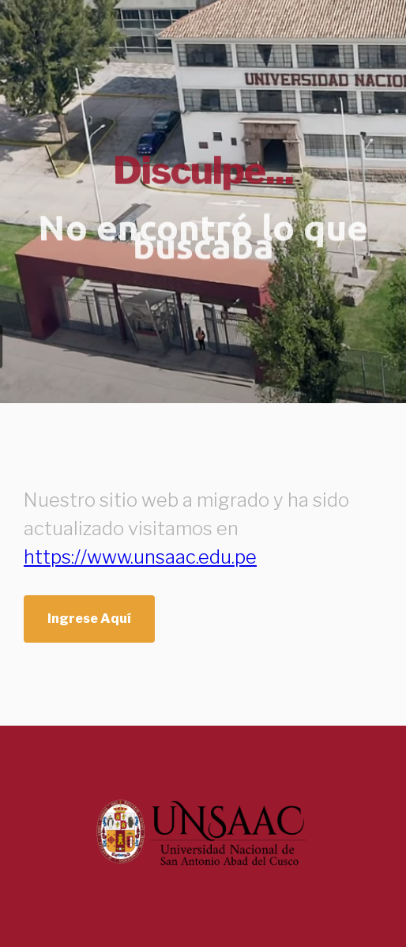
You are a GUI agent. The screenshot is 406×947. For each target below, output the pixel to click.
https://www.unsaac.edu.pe (140, 556)
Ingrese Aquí (89, 618)
